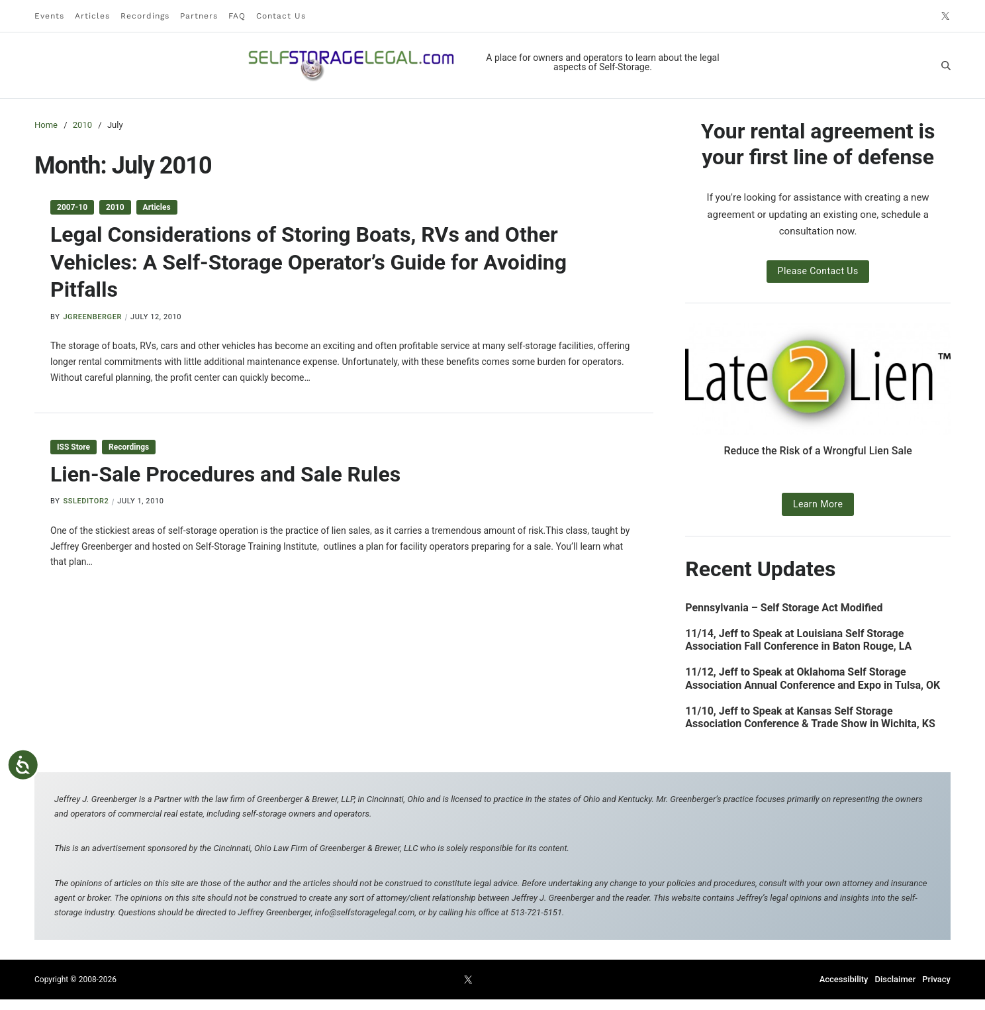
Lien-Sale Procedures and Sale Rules (225, 474)
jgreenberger (92, 317)
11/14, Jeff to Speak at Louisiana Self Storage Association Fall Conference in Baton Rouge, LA (798, 639)
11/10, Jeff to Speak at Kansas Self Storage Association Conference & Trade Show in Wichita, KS (810, 717)
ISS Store (73, 447)
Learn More (818, 504)
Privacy (936, 979)
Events (49, 16)
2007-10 (72, 207)
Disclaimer (894, 979)
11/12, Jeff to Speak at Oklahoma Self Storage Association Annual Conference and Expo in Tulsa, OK (812, 678)
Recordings (144, 16)
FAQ (237, 16)
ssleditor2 (86, 501)
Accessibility (844, 979)
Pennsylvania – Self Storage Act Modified (783, 607)
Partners (199, 16)
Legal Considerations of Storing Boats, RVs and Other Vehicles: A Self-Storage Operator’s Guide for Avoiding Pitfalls (308, 262)
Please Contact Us (818, 271)
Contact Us (281, 16)
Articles (92, 16)
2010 (115, 207)
